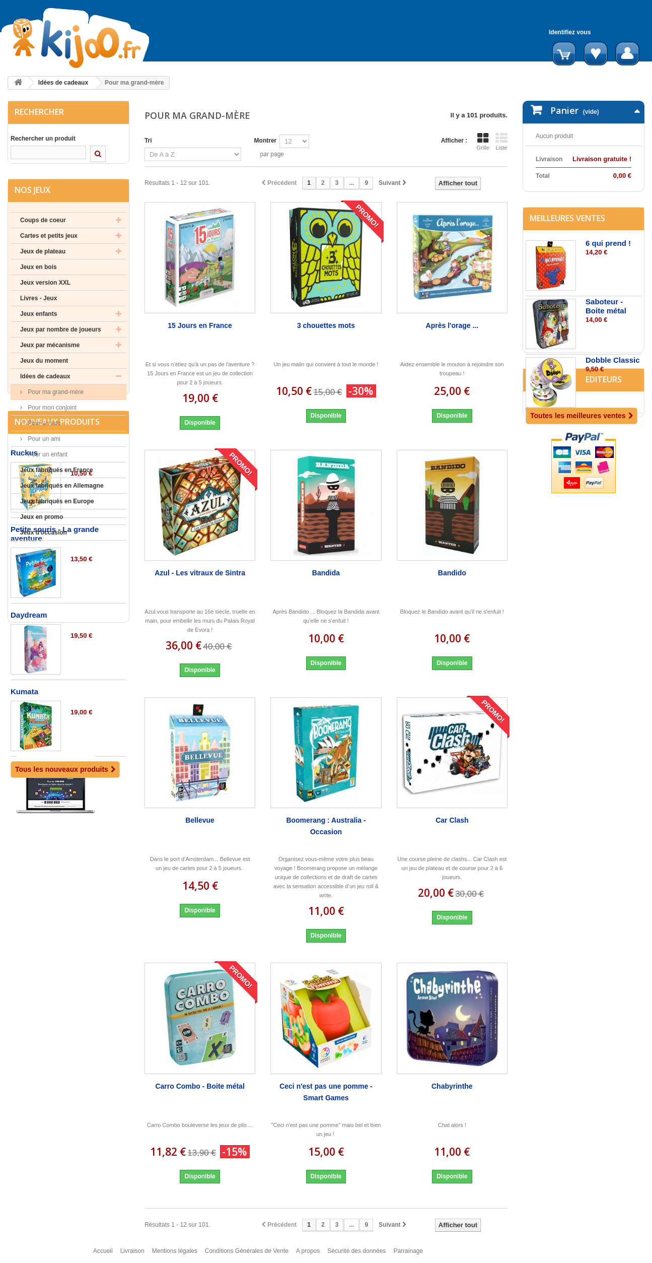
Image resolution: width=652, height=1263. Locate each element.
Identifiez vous (570, 32)
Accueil (103, 1255)
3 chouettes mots (326, 325)
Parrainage (408, 1255)
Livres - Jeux (38, 306)
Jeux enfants (38, 321)
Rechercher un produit (43, 138)
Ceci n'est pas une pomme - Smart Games (326, 1092)
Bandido (452, 573)
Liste (501, 141)
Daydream (29, 775)
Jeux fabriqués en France (56, 478)
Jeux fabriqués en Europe (57, 509)
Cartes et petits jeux (49, 243)
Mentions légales (174, 1255)
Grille (482, 141)
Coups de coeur (43, 228)
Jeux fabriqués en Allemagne (62, 493)
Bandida (326, 573)
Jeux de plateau (42, 259)
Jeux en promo (41, 524)
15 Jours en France (200, 325)
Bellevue (199, 820)
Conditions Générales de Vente (246, 1255)
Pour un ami (43, 446)
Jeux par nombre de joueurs (60, 337)
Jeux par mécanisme (50, 353)
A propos (308, 1255)
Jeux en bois (38, 275)
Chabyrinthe (452, 1086)
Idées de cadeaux (63, 82)
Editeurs (548, 509)
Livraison (132, 1255)
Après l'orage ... (452, 325)
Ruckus (24, 613)
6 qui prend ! (608, 289)
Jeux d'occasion (43, 540)
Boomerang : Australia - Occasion (326, 826)
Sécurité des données (356, 1255)
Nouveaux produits (57, 582)
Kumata (24, 852)
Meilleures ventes (567, 264)
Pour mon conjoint (51, 415)
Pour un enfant (46, 462)
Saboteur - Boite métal (606, 352)
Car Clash (452, 820)
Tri (148, 140)
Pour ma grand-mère (55, 400)
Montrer (265, 140)
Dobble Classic (613, 406)
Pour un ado (43, 431)
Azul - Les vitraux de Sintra (200, 573)
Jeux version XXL (45, 290)
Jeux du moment (44, 368)
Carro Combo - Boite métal (199, 1086)
